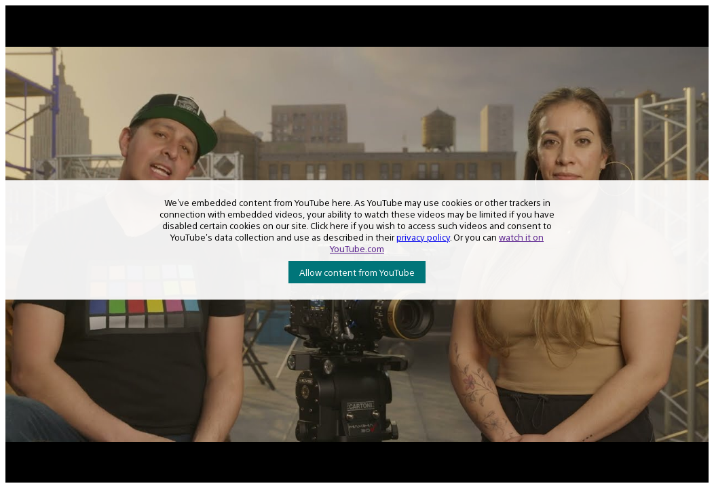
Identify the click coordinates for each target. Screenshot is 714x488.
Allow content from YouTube (357, 272)
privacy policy (423, 237)
